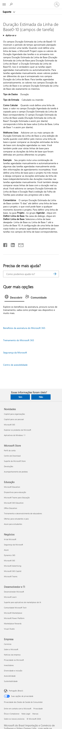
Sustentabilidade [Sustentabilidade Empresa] (11, 681)
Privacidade (38, 708)
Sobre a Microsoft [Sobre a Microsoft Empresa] (11, 649)
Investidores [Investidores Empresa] (9, 665)
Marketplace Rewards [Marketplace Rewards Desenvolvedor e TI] (12, 623)
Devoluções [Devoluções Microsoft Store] (8, 466)
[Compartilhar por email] (19, 244)
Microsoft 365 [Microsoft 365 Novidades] (9, 424)
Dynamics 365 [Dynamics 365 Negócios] (9, 555)
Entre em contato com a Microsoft (17, 708)
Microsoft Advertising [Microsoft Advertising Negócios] (12, 566)
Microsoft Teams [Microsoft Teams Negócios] (10, 576)
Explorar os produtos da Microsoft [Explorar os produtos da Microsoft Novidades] (17, 430)
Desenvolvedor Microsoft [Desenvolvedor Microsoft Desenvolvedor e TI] (14, 591)
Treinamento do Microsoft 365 (18, 340)
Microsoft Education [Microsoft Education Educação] (12, 487)
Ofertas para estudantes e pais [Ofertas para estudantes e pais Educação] (16, 518)
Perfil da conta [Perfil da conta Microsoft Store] (10, 450)
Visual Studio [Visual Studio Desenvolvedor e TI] (9, 629)
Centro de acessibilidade (15, 364)
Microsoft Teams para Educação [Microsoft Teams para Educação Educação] (17, 497)
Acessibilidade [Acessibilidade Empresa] (10, 676)
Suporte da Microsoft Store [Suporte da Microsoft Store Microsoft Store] (15, 461)
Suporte (7, 11)
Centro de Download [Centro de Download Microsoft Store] (12, 456)
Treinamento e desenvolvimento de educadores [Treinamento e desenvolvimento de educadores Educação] (23, 513)
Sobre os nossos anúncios (14, 719)
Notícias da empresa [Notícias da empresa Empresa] (12, 654)
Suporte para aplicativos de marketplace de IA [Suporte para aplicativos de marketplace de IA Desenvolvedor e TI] (22, 602)
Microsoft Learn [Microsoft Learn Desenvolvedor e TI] (10, 597)
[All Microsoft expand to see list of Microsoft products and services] (4, 4)
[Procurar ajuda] (11, 4)
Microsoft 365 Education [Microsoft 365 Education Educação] (13, 503)
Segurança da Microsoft (15, 352)
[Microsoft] (31, 2)
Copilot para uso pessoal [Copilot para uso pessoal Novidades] (14, 419)
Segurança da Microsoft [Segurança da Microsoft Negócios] (13, 544)
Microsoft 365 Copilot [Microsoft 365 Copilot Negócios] (12, 571)
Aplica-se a (10, 35)
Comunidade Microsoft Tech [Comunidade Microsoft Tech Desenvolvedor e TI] (15, 607)
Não (41, 396)
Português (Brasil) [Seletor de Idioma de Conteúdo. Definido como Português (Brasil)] (16, 690)
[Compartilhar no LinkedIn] (11, 244)
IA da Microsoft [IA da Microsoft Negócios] (10, 539)
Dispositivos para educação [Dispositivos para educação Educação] (15, 492)
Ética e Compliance (11, 713)
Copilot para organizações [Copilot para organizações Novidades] (14, 414)
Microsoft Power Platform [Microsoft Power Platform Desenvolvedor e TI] (14, 618)
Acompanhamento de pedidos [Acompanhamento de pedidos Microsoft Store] (16, 471)
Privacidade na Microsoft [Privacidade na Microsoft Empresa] (14, 660)
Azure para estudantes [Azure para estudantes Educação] (13, 524)
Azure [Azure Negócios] (6, 550)
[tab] (14, 298)
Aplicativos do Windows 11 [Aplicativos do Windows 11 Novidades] (14, 435)
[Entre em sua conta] (57, 4)
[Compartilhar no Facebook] (5, 244)
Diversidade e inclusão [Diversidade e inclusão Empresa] (13, 670)
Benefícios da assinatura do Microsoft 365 (24, 328)
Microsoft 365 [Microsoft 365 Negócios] (9, 560)
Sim (20, 396)
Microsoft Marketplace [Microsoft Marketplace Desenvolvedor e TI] (13, 613)
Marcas (35, 713)
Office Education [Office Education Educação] (10, 508)
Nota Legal (25, 713)
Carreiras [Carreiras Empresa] (7, 644)
